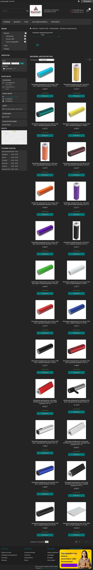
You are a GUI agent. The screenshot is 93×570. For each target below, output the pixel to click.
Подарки (50, 557)
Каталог (17, 22)
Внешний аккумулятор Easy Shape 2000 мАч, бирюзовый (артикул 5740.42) (45, 85)
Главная (6, 22)
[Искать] (27, 11)
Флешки (4, 560)
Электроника (54, 28)
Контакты (55, 22)
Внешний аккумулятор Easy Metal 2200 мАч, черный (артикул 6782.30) (45, 524)
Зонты (26, 560)
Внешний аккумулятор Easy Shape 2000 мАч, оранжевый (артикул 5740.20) (45, 203)
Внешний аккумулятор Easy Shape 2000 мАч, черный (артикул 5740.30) (45, 361)
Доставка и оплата (39, 22)
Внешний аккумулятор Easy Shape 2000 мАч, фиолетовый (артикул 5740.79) (45, 243)
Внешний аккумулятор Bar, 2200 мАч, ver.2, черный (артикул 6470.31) (76, 243)
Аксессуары (51, 560)
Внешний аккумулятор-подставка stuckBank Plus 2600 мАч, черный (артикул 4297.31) (76, 484)
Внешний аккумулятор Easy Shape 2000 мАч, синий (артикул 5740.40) (76, 322)
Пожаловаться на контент (50, 568)
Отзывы (6, 49)
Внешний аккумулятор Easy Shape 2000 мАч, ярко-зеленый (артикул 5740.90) (45, 282)
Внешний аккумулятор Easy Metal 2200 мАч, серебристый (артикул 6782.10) (45, 442)
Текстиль (4, 557)
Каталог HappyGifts (12, 42)
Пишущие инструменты (9, 555)
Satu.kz (56, 566)
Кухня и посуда (6, 552)
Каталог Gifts (43, 28)
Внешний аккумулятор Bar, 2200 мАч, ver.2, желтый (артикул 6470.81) (76, 85)
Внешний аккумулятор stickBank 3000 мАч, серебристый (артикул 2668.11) (76, 401)
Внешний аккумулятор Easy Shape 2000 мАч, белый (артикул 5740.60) (76, 282)
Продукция (9, 36)
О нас (26, 22)
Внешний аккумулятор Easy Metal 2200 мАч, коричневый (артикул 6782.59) (76, 164)
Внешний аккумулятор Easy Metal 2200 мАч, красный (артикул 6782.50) (76, 361)
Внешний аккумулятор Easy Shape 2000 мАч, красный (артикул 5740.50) (45, 322)
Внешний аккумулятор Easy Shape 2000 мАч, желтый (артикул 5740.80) (76, 124)
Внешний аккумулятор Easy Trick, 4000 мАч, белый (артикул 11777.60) (76, 524)
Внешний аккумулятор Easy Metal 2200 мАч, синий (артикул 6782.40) (45, 483)
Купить (46, 96)
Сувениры (50, 555)
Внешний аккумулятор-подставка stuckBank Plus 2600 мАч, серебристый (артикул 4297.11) (76, 443)
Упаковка (27, 555)
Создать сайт (4, 1)
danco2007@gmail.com (11, 97)
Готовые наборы (29, 552)
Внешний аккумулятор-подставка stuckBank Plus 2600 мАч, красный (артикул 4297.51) (45, 402)
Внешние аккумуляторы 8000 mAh (43, 34)
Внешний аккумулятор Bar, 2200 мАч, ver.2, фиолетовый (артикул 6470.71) (76, 203)
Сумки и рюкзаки (52, 552)
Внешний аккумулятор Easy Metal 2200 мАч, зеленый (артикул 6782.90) (45, 124)
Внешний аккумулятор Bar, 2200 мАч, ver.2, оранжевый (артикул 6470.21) (45, 164)
